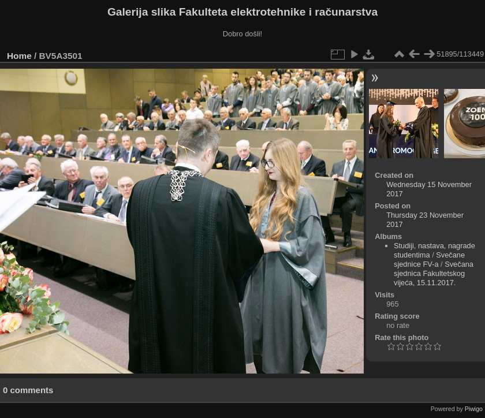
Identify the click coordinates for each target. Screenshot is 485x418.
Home (19, 56)
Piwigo (474, 408)
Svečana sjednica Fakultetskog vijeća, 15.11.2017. (433, 273)
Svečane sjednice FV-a (429, 259)
